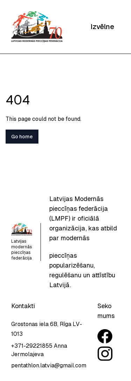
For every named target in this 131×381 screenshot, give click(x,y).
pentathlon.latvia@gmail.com (48, 365)
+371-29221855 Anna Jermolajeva (39, 350)
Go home (22, 136)
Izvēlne (102, 26)
